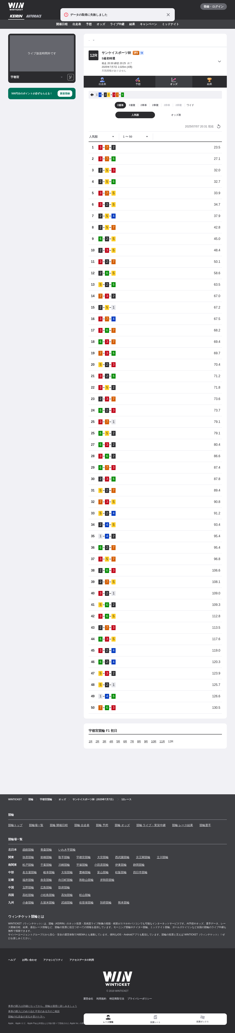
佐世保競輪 (86, 902)
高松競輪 (28, 895)
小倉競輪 (28, 902)
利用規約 (101, 998)
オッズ (101, 24)
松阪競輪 (121, 872)
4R (111, 741)
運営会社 (88, 998)
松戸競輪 (28, 864)
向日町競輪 (65, 879)
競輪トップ (15, 825)
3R (104, 741)
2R (97, 741)
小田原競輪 (101, 864)
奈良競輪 (46, 879)
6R (125, 741)
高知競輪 (67, 895)
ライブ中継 (117, 24)
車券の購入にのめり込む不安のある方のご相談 (34, 1011)
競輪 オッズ (122, 825)
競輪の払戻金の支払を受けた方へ (26, 1016)
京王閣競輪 (143, 857)
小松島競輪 (47, 895)
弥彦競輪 (28, 857)
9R (146, 741)
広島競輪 (46, 887)
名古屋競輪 (29, 872)
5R (118, 741)
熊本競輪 (123, 902)
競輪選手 (205, 825)
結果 (132, 24)
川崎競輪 (64, 864)
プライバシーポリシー (139, 998)
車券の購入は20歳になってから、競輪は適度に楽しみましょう (42, 1006)
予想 (89, 24)
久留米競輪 (47, 902)
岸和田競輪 (107, 879)
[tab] (155, 1019)
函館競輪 (28, 849)
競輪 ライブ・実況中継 (151, 825)
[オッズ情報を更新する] (218, 126)
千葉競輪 (46, 864)
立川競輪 (162, 857)
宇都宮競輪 (83, 857)
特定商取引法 (116, 998)
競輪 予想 (102, 825)
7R (132, 741)
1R (90, 741)
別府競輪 (105, 902)
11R (162, 741)
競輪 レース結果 (182, 825)
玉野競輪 (28, 887)
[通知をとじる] (168, 14)
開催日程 (62, 24)
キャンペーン (148, 24)
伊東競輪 (121, 864)
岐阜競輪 (49, 872)
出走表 (76, 24)
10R (153, 741)
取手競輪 (64, 857)
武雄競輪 (67, 902)
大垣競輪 (67, 872)
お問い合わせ (29, 959)
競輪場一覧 (36, 825)
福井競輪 (28, 879)
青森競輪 (46, 849)
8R (139, 741)
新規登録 (65, 93)
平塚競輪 (82, 864)
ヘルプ (12, 959)
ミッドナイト (170, 24)
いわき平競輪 (67, 849)
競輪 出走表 (81, 825)
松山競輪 (85, 895)
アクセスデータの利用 (81, 959)
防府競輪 (64, 887)
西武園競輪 (122, 857)
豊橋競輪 (85, 872)
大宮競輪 (103, 857)
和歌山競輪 (86, 879)
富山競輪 (103, 872)
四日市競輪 (140, 872)
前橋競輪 (46, 857)
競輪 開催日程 (59, 825)
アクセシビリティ (53, 959)
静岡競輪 (139, 864)
